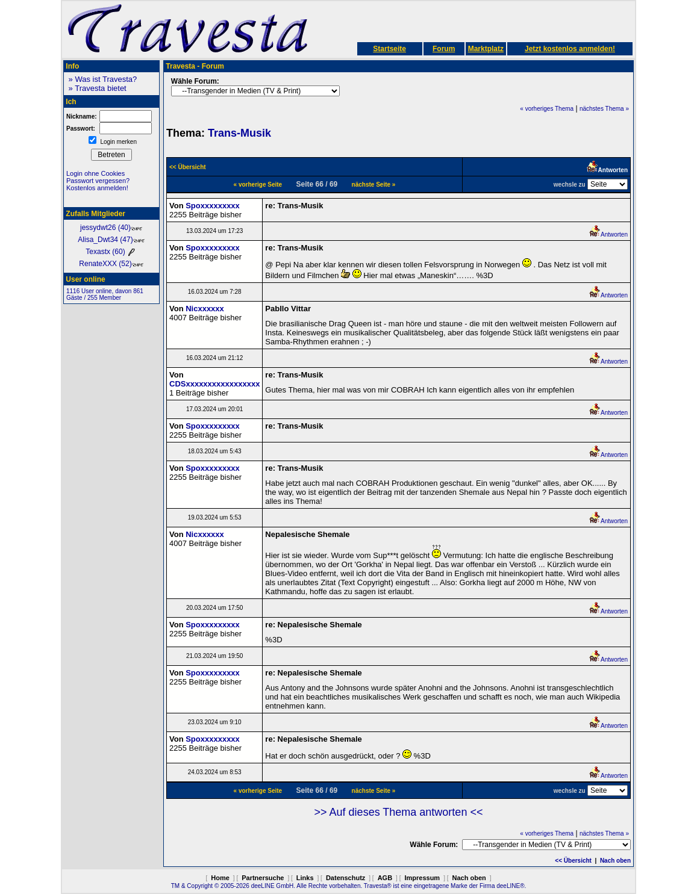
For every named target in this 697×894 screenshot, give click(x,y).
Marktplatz (486, 49)
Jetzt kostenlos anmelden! (570, 49)
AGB (385, 877)
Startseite (389, 49)
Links (305, 877)
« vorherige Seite (258, 184)
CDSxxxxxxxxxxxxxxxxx (214, 383)
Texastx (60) (111, 251)
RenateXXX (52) (111, 263)
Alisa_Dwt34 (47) (111, 239)
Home (220, 877)
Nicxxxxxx (205, 308)
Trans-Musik (239, 133)
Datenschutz (345, 877)
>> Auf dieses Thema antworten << (398, 812)
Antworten (608, 234)
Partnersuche (263, 877)
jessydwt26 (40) (111, 227)
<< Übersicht (573, 860)
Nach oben (615, 860)
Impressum (422, 877)
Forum (444, 49)
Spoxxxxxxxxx (213, 205)
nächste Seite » (374, 184)
